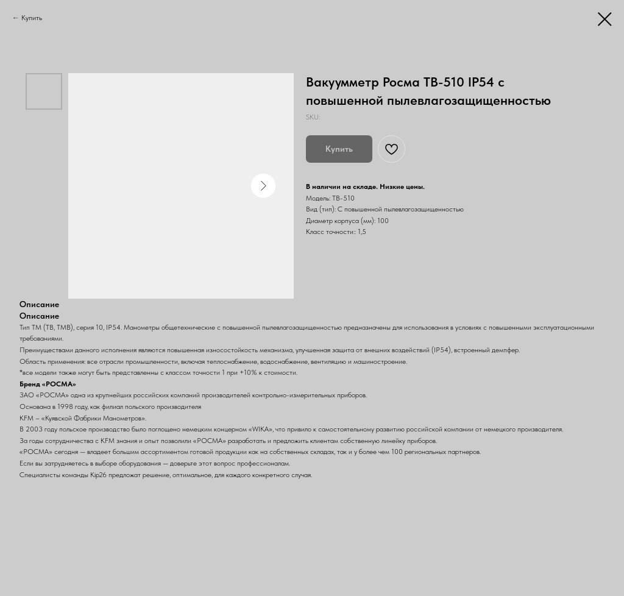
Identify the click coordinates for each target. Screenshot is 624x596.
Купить (31, 17)
